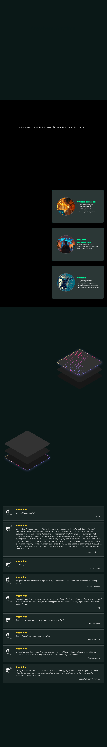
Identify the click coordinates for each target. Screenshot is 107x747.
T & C (54, 741)
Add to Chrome (96, 3)
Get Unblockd (75, 718)
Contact (76, 741)
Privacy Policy (24, 741)
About (68, 741)
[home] (16, 3)
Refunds (61, 741)
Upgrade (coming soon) (40, 741)
